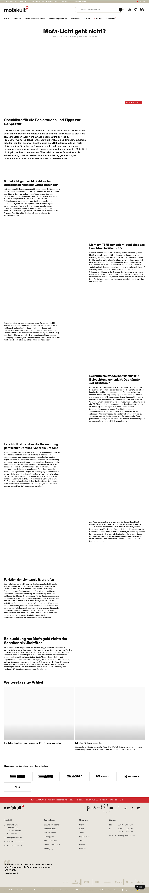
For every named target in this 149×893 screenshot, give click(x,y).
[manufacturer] (17, 776)
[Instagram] (125, 808)
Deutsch (142, 2)
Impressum (129, 890)
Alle (17, 787)
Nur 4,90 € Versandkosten (16, 1)
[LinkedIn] (138, 808)
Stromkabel (51, 464)
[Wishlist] (136, 10)
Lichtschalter (10, 652)
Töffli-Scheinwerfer (37, 191)
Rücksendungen (50, 840)
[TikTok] (131, 808)
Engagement (84, 836)
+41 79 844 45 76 (14, 845)
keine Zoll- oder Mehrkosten (46, 1)
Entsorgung (48, 848)
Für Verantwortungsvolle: (59, 890)
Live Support (49, 836)
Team (81, 832)
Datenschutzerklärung (110, 890)
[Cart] (142, 10)
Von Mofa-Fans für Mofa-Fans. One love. (18, 890)
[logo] (16, 9)
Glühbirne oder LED (33, 196)
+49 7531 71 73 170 (15, 841)
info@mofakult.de (14, 837)
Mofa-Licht (139, 279)
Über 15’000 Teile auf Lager (75, 1)
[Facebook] (118, 808)
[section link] (6, 19)
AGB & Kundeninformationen (85, 890)
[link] (107, 198)
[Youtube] (111, 808)
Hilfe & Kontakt (50, 832)
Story (81, 825)
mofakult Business (51, 829)
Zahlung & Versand (51, 825)
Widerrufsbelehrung (52, 844)
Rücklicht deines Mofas (17, 194)
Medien (82, 844)
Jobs (81, 840)
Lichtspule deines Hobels (35, 203)
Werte (81, 829)
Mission (82, 848)
